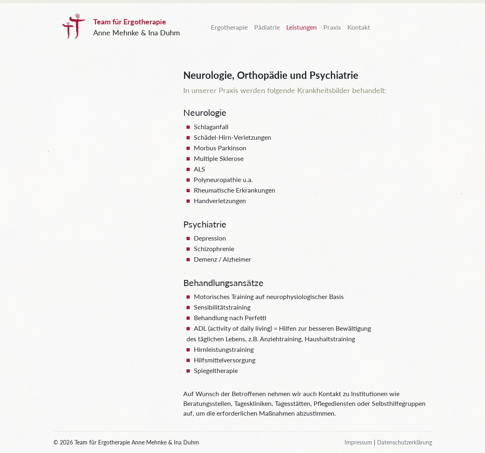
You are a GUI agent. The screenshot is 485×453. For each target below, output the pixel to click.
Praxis (332, 27)
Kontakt (358, 27)
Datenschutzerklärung (404, 442)
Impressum (358, 442)
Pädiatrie (267, 27)
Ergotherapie (229, 27)
